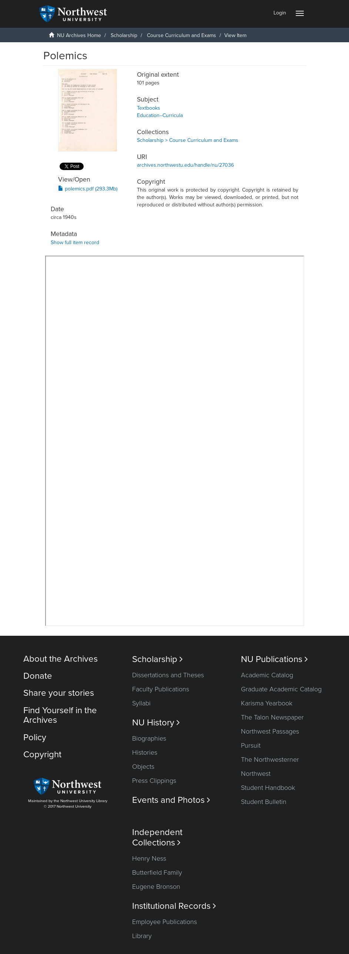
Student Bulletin (263, 802)
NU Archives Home (79, 35)
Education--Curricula (160, 115)
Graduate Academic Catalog (281, 689)
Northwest (256, 773)
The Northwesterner (270, 759)
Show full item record (75, 242)
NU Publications (274, 659)
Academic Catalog (267, 675)
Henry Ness (149, 858)
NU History (156, 722)
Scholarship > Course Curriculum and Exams (187, 140)
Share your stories (58, 693)
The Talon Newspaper (272, 717)
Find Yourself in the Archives (60, 715)
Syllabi (141, 703)
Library (142, 936)
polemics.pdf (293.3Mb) (87, 189)
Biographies (149, 738)
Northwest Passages (270, 731)
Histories (144, 752)
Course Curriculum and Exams (181, 35)
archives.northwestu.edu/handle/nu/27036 (185, 165)
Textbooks (148, 108)
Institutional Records (174, 906)
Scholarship (124, 35)
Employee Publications (164, 922)
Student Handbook (268, 788)
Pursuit (251, 745)
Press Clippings (154, 781)
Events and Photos (171, 800)
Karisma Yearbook (266, 703)
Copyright (42, 754)
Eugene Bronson (156, 886)
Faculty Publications (160, 689)
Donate (37, 676)
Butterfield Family (157, 872)
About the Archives (60, 659)
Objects (143, 766)
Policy (34, 737)
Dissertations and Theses (168, 675)
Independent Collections (157, 837)
